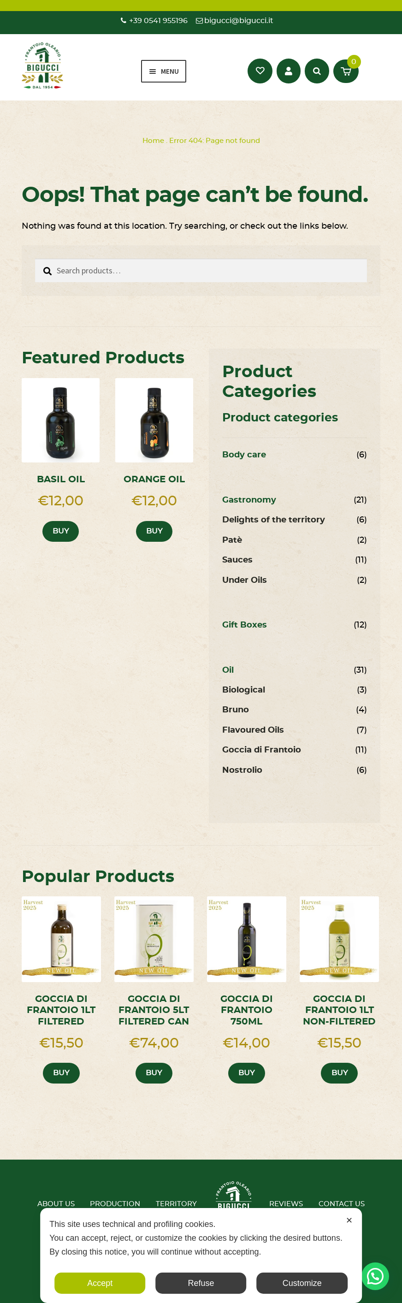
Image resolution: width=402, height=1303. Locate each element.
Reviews (286, 1204)
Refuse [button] (201, 1283)
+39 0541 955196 (158, 20)
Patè (232, 540)
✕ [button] (349, 1220)
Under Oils (244, 580)
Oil (228, 670)
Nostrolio (242, 770)
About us (56, 1204)
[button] (375, 1276)
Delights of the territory (273, 520)
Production (115, 1204)
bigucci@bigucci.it (238, 20)
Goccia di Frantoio (261, 750)
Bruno (235, 710)
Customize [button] (302, 1283)
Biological (243, 690)
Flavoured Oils (253, 730)
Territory (176, 1204)
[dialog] (201, 1255)
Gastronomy (249, 500)
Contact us (342, 1204)
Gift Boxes (244, 625)
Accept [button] (99, 1283)
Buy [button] (61, 531)
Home (153, 140)
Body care (244, 455)
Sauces (237, 560)
